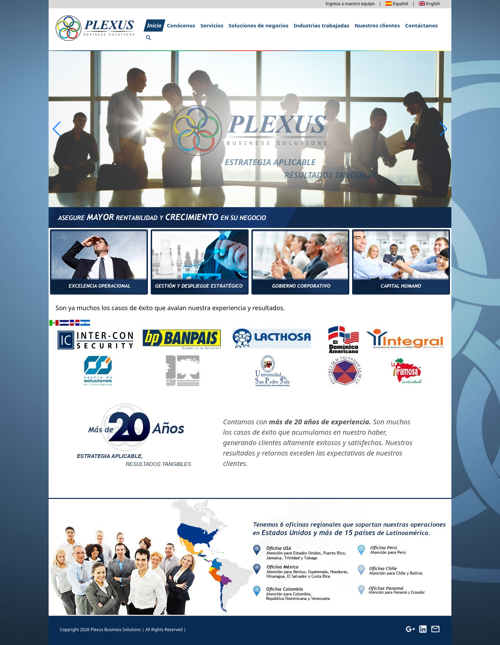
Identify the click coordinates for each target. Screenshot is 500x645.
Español (400, 4)
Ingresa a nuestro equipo (350, 4)
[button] (443, 129)
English (433, 4)
